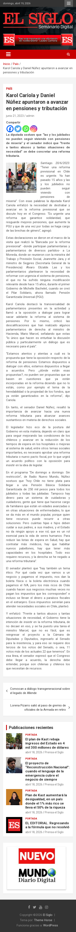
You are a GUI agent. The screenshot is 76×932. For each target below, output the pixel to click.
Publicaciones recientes (31, 727)
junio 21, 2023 (15, 115)
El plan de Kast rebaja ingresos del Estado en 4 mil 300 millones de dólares (47, 743)
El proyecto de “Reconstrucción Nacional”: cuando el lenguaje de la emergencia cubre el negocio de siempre (47, 771)
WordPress (50, 925)
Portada (31, 734)
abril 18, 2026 (33, 752)
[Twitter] (17, 128)
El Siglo (47, 915)
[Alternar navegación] (8, 54)
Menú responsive (68, 3)
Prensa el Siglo (54, 752)
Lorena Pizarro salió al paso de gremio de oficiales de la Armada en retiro (38, 707)
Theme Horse (43, 920)
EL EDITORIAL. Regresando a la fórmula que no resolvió (47, 825)
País (9, 88)
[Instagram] (33, 128)
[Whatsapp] (25, 128)
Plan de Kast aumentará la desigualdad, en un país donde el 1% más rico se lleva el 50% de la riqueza (46, 801)
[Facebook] (10, 128)
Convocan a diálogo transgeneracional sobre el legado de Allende (40, 691)
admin (30, 115)
